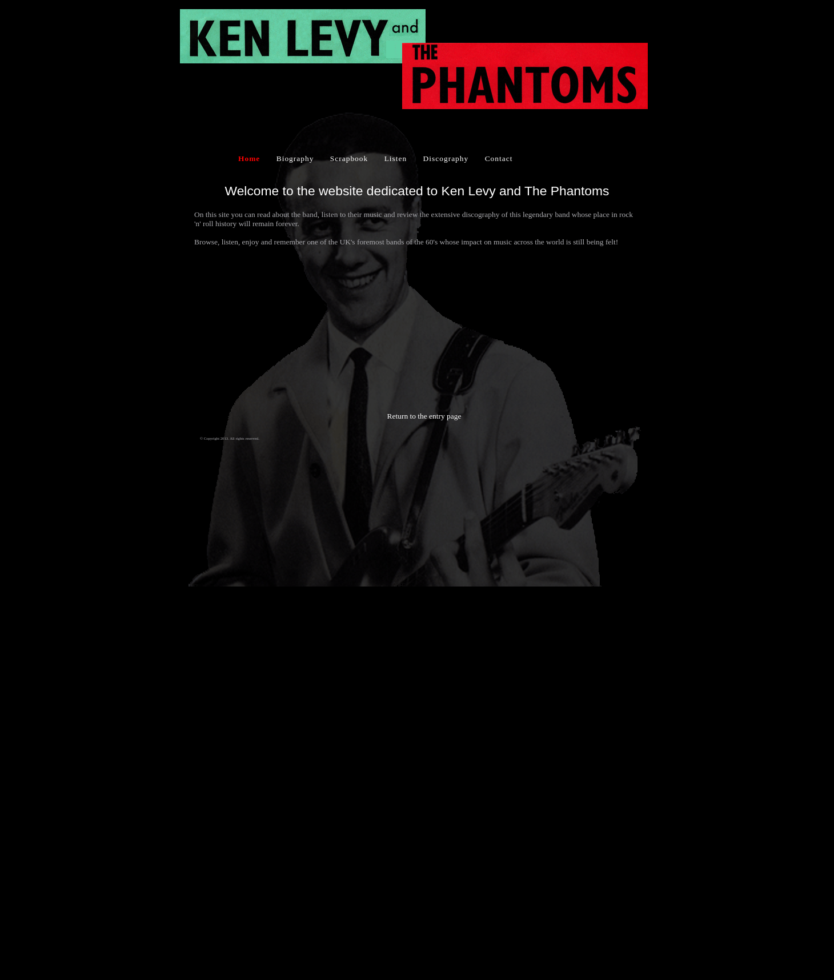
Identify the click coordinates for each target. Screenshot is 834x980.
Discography (446, 158)
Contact (499, 158)
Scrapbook (349, 158)
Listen (395, 158)
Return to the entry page (424, 416)
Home (249, 158)
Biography (295, 158)
